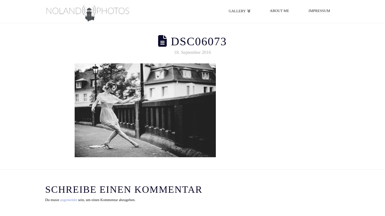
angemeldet (68, 200)
